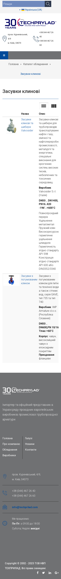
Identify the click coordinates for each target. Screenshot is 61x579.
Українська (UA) (30, 9)
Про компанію (11, 444)
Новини (29, 444)
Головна (13, 64)
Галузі (28, 438)
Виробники (9, 455)
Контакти (30, 449)
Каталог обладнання (35, 64)
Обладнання (9, 449)
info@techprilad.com (25, 507)
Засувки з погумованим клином (29, 279)
